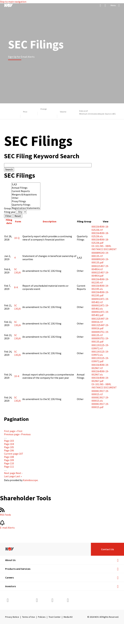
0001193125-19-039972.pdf (100, 359)
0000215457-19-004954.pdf (100, 274)
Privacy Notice (12, 616)
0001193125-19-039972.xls (100, 353)
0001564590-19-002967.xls (100, 373)
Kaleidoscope (30, 480)
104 (9, 444)
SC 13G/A (17, 271)
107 (13, 453)
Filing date (9, 221)
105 (9, 447)
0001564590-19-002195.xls (100, 287)
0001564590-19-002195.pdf (100, 294)
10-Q (17, 237)
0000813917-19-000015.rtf (100, 392)
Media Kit (68, 616)
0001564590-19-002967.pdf (100, 379)
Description (49, 221)
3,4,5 (25, 184)
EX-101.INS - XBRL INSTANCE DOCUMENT (104, 247)
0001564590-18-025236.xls (100, 234)
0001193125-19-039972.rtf (100, 346)
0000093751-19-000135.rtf (100, 333)
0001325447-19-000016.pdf (100, 326)
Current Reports (25, 191)
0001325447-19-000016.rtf (100, 320)
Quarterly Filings (25, 204)
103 (9, 440)
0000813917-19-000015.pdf (100, 405)
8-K (16, 287)
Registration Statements (25, 208)
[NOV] (8, 5)
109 (9, 460)
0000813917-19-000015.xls (100, 399)
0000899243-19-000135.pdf (100, 261)
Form (18, 221)
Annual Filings (25, 187)
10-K (16, 376)
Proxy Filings (25, 201)
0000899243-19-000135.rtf (100, 254)
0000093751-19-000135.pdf (100, 340)
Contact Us (107, 549)
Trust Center (55, 616)
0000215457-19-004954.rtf (100, 267)
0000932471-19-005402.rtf (100, 300)
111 (9, 466)
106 (9, 450)
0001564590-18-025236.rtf (100, 228)
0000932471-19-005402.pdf (100, 313)
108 (9, 456)
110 (9, 463)
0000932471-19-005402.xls (100, 307)
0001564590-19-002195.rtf (100, 281)
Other (25, 198)
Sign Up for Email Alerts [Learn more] (21, 56)
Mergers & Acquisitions (25, 194)
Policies (42, 616)
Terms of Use (28, 616)
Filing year (10, 211)
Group (7, 208)
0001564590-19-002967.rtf (100, 366)
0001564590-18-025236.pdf (100, 241)
